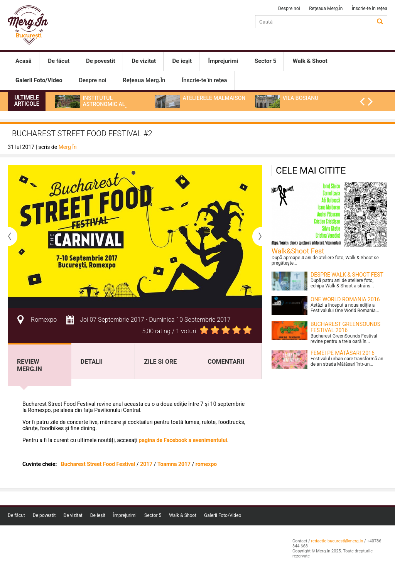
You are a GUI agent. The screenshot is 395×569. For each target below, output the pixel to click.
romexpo (206, 464)
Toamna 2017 (174, 464)
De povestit (44, 515)
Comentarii (226, 361)
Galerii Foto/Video (222, 515)
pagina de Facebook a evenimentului (183, 440)
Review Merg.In (29, 365)
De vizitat (73, 515)
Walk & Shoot (182, 515)
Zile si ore (160, 361)
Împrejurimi (125, 515)
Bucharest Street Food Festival (98, 464)
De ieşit (98, 515)
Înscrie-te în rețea (369, 8)
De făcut (16, 515)
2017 (146, 464)
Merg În (68, 147)
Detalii (92, 361)
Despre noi (289, 8)
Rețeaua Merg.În (326, 8)
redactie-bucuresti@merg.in (337, 541)
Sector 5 (152, 515)
